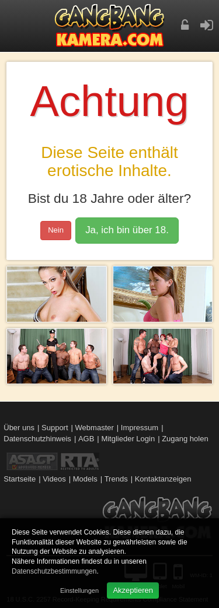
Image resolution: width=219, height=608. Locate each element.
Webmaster (94, 427)
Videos (54, 479)
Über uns (19, 427)
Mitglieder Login (128, 438)
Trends (116, 479)
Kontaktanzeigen (163, 479)
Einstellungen (79, 590)
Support (54, 427)
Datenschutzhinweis (37, 438)
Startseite (20, 479)
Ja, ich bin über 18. (127, 230)
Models (85, 479)
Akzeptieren (133, 590)
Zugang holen (185, 438)
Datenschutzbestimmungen (54, 571)
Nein (56, 230)
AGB (86, 438)
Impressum (139, 427)
